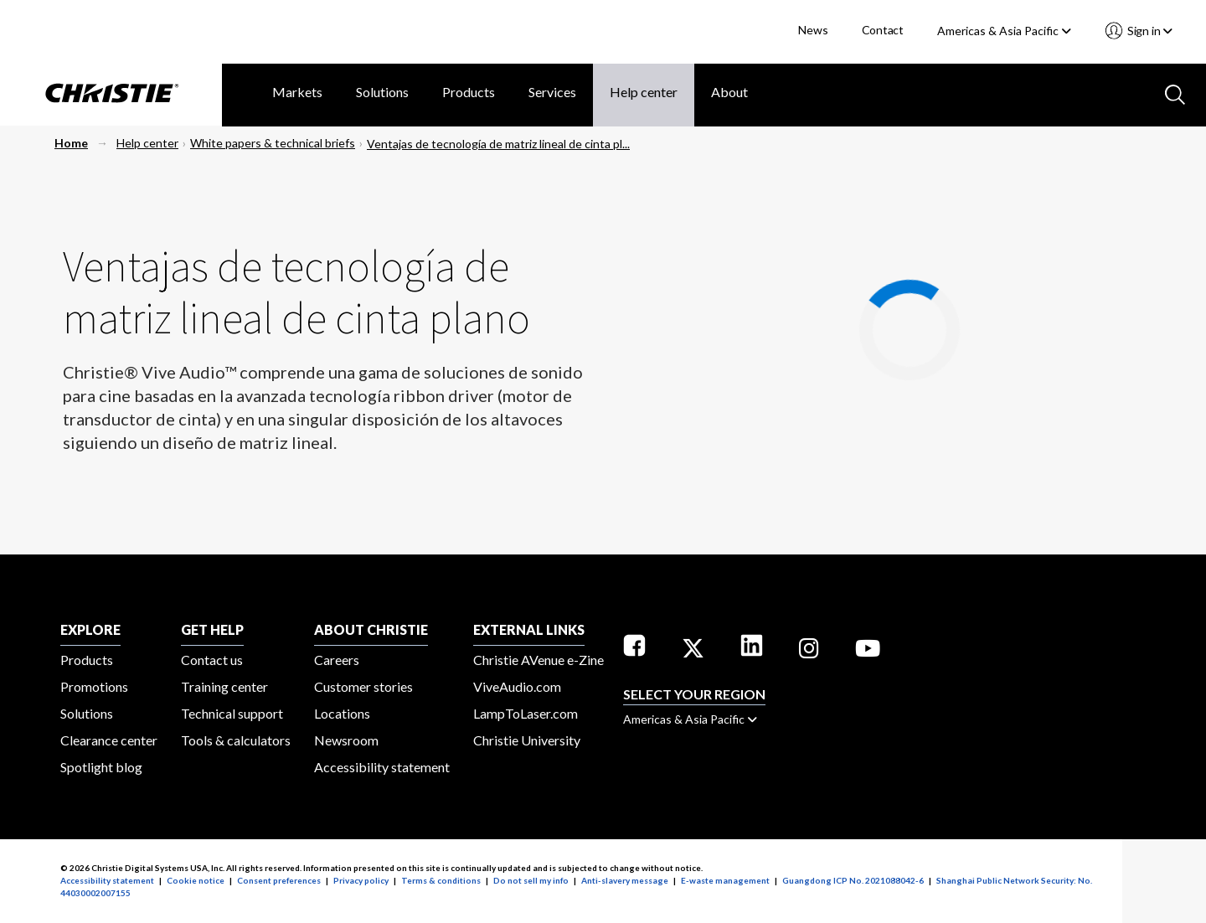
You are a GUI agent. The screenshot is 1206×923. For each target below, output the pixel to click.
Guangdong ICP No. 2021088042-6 (853, 880)
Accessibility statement (382, 767)
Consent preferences (279, 880)
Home (71, 143)
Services (552, 92)
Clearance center (108, 740)
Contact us (212, 660)
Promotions (94, 686)
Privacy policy (361, 880)
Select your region (694, 694)
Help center (644, 92)
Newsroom (346, 740)
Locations (342, 713)
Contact (883, 30)
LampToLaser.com (525, 713)
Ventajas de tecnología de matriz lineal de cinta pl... (498, 144)
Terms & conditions (441, 880)
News (812, 30)
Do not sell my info (531, 880)
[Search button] (1173, 93)
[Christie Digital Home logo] (111, 95)
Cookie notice (195, 880)
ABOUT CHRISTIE (371, 629)
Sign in (1148, 30)
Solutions (382, 92)
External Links (529, 629)
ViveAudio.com (517, 686)
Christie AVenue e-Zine (538, 660)
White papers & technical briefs (272, 143)
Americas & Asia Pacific (1004, 30)
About (729, 92)
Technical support (232, 713)
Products (468, 92)
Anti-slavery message (624, 880)
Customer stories (363, 686)
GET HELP (212, 629)
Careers (336, 660)
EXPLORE (90, 629)
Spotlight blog (101, 767)
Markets (297, 92)
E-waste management (725, 880)
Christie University (526, 740)
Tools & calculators (236, 740)
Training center (224, 686)
